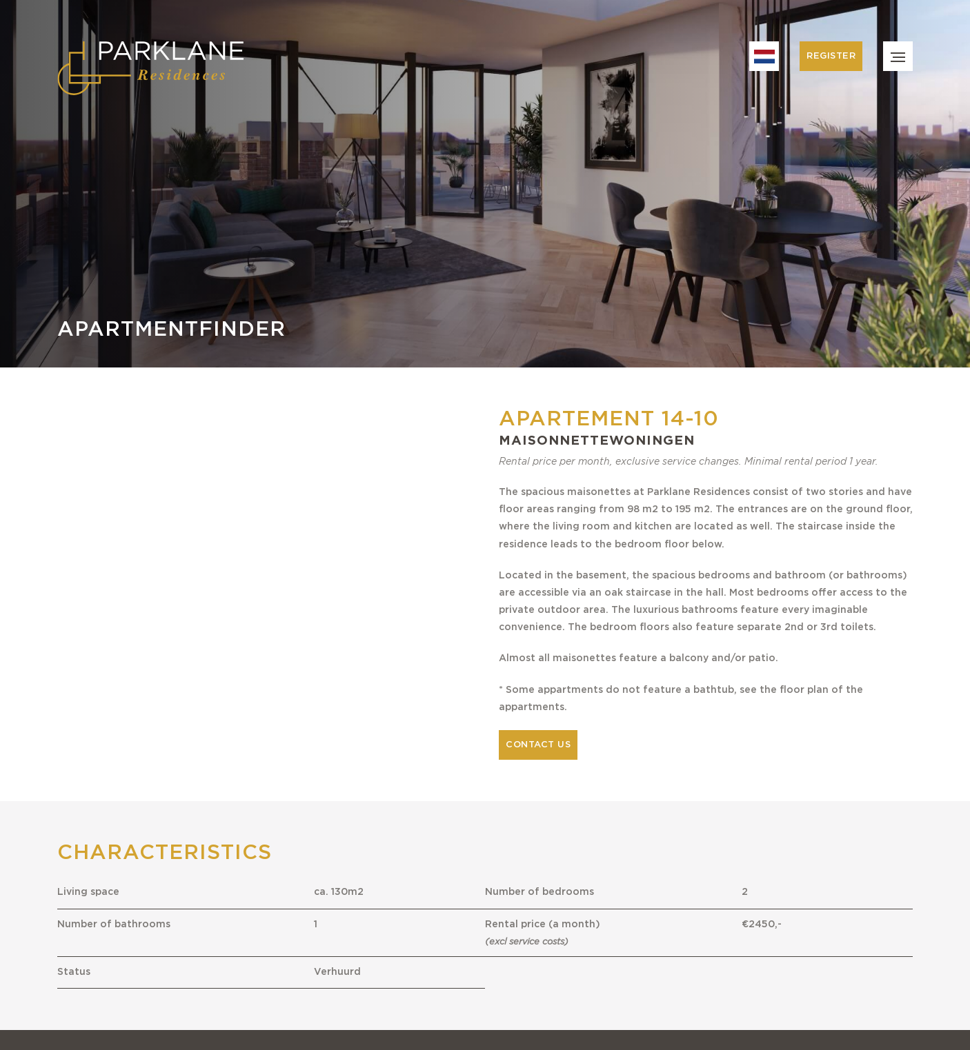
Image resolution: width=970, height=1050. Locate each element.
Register (830, 56)
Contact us (538, 744)
